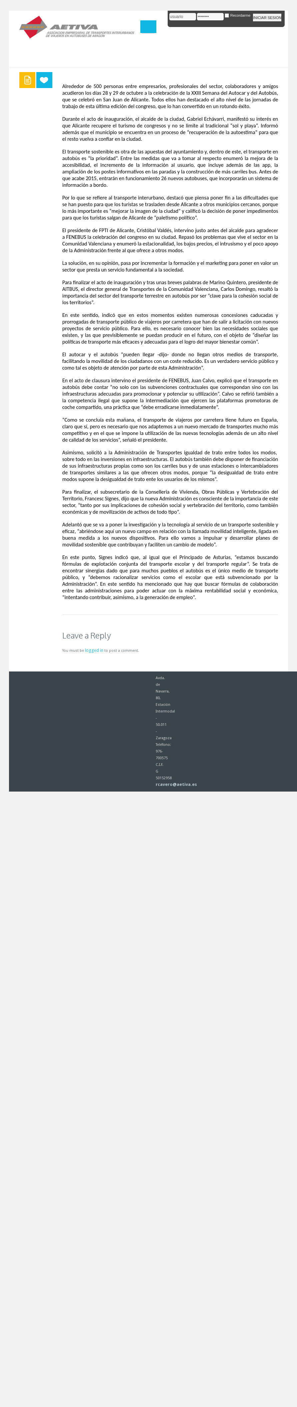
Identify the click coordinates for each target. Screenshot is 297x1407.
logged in (94, 650)
